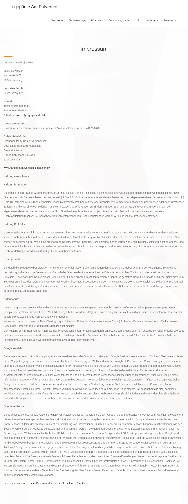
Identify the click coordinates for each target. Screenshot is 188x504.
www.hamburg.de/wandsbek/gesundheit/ (27, 167)
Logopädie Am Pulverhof (33, 6)
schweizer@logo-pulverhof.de (29, 115)
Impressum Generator (35, 483)
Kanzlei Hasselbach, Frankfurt (70, 483)
